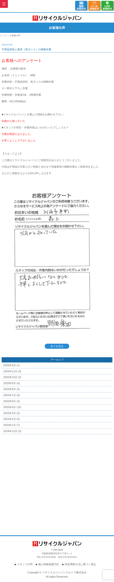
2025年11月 (10, 371)
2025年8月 (9, 389)
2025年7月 (9, 395)
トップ (3, 35)
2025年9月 (9, 383)
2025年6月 (9, 401)
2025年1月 (9, 425)
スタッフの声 (25, 564)
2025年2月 (9, 419)
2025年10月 (10, 377)
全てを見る (57, 346)
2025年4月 (9, 407)
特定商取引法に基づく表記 (80, 564)
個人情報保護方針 (48, 564)
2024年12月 (10, 431)
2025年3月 (9, 413)
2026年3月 (9, 365)
